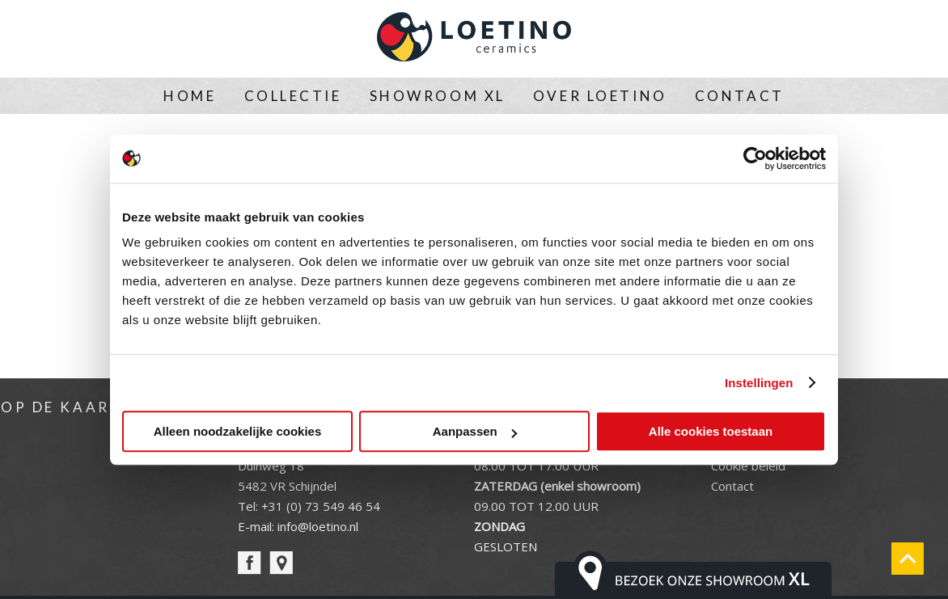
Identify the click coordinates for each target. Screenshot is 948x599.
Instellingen (759, 383)
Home (189, 95)
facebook (249, 563)
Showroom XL (438, 95)
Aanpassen (475, 431)
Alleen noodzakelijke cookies (238, 431)
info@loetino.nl (317, 526)
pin (281, 563)
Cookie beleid (748, 466)
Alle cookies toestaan (710, 431)
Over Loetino (600, 95)
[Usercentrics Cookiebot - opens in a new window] (755, 158)
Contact (740, 95)
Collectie (293, 95)
